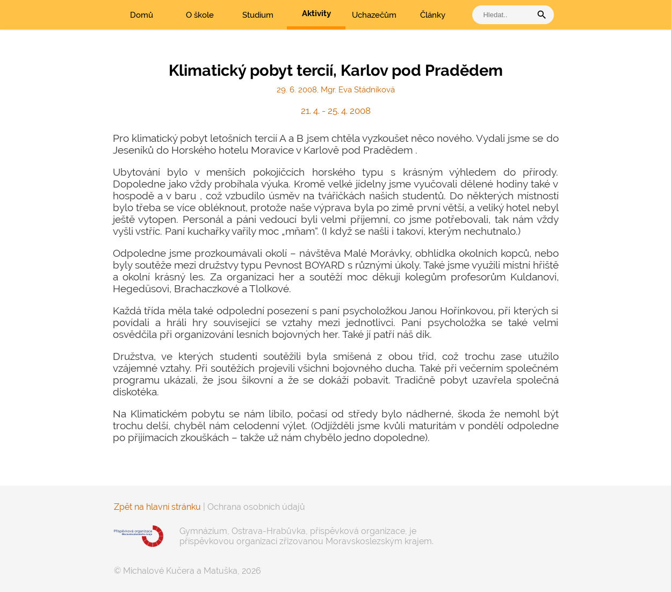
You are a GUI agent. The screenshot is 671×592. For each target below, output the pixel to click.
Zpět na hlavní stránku (157, 507)
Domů (141, 15)
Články (432, 15)
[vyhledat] (504, 14)
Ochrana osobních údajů (256, 507)
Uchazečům (374, 15)
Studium (257, 15)
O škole (200, 15)
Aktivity (316, 13)
